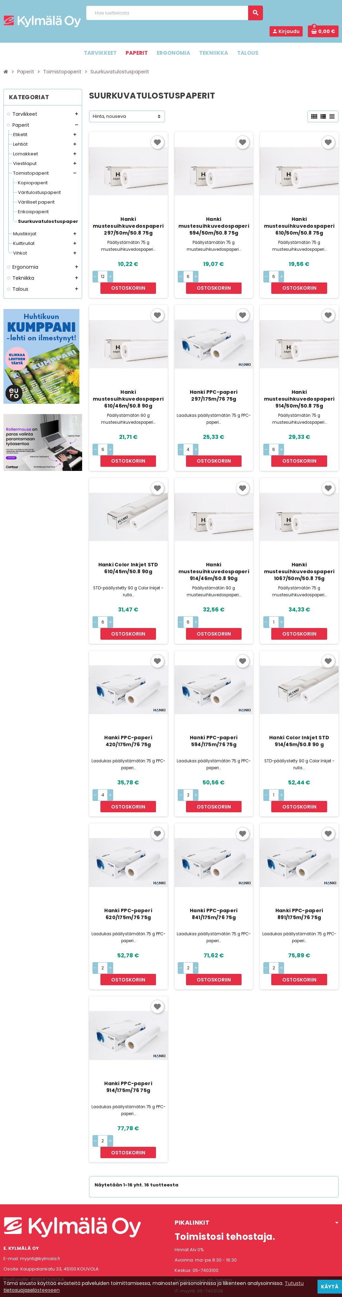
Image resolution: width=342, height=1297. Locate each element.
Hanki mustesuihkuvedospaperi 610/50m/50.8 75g (299, 226)
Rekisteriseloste (140, 1288)
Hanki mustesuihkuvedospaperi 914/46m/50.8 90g (213, 548)
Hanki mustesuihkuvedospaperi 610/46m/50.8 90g (128, 387)
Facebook (10, 1254)
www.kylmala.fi (20, 1221)
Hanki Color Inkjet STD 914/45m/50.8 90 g (299, 707)
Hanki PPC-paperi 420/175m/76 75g (128, 707)
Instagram (29, 1254)
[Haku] (174, 13)
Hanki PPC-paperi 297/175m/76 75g (213, 384)
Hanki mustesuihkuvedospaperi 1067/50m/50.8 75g (299, 548)
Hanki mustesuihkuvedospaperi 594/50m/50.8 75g (213, 226)
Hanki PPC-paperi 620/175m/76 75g (128, 868)
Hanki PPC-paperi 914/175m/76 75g (128, 1030)
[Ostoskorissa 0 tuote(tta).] (323, 31)
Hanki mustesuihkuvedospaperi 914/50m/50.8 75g (299, 387)
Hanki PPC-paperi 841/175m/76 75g (213, 868)
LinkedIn (47, 1254)
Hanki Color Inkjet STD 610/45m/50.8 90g (128, 545)
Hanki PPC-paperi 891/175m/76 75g (299, 868)
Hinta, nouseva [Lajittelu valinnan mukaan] (109, 116)
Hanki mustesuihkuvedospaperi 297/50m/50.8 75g (128, 226)
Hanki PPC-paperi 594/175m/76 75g (213, 707)
